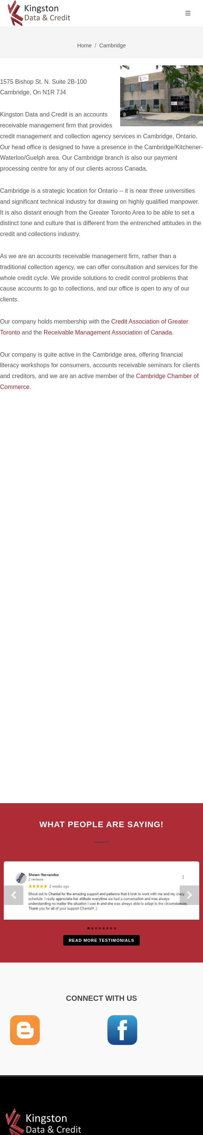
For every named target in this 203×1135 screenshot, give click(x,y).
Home (84, 45)
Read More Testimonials (101, 940)
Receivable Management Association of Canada (108, 332)
